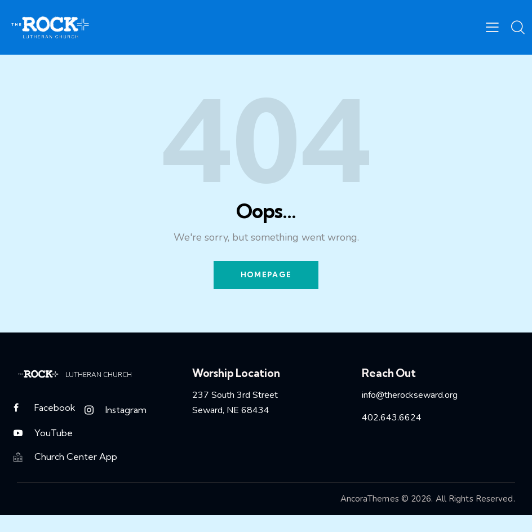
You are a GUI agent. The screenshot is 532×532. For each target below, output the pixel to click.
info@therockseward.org (410, 395)
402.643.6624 (392, 418)
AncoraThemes (369, 500)
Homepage (266, 275)
